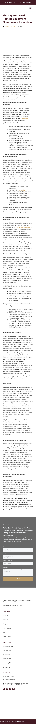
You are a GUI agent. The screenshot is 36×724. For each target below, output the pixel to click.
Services (5, 619)
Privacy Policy (7, 636)
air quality (22, 190)
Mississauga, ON (8, 646)
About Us (5, 615)
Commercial (24, 118)
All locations (6, 667)
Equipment (6, 624)
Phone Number (7, 560)
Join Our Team (7, 628)
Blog (4, 632)
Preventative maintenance (24, 227)
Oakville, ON (6, 654)
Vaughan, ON (7, 650)
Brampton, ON (7, 658)
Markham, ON (7, 663)
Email (4, 554)
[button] (30, 8)
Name (4, 547)
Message (5, 567)
